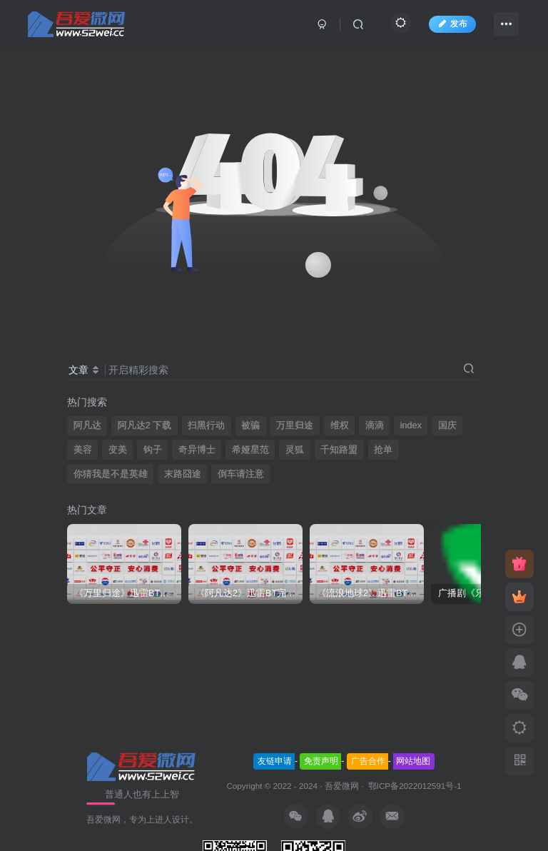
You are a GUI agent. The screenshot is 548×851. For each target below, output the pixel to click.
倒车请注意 (241, 474)
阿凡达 (87, 425)
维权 (339, 425)
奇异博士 (196, 450)
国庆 (447, 425)
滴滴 (374, 425)
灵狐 (294, 450)
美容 (82, 450)
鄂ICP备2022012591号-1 (413, 785)
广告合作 (368, 761)
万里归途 (294, 425)
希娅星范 (250, 450)
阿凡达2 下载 (145, 425)
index (411, 425)
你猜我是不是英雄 (110, 474)
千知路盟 (338, 450)
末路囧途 (182, 474)
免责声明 (321, 761)
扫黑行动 (206, 425)
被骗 (250, 425)
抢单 (383, 450)
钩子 (152, 450)
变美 (117, 450)
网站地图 (413, 761)
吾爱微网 (342, 785)
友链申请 (275, 761)
